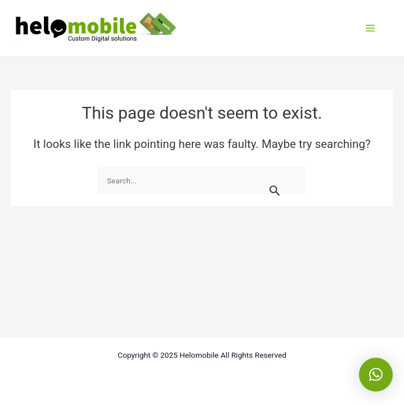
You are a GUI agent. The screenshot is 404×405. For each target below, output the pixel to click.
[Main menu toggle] (370, 28)
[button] (376, 375)
